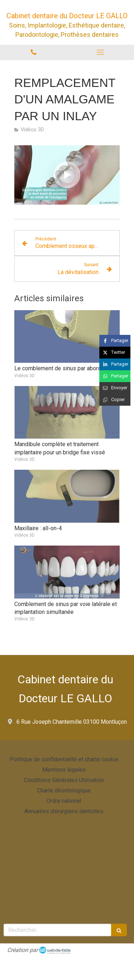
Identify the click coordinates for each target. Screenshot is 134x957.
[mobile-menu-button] (100, 52)
